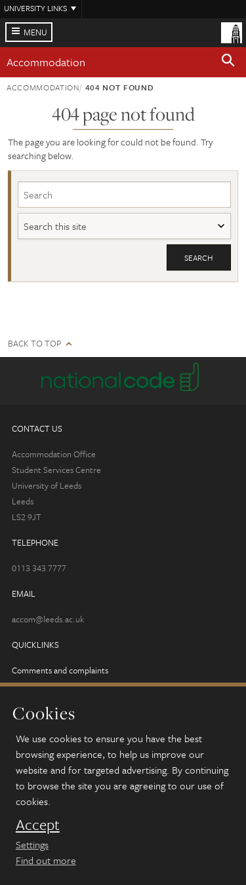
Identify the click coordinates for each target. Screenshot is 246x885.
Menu (35, 32)
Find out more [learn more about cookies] (46, 860)
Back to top (34, 343)
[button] (228, 62)
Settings (32, 844)
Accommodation (46, 62)
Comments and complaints (60, 670)
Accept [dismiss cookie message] (38, 825)
